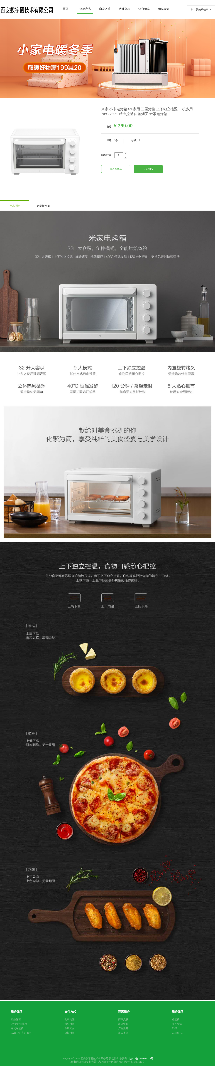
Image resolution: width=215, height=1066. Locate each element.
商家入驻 (105, 8)
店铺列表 (124, 8)
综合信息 (144, 8)
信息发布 (164, 8)
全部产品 (85, 8)
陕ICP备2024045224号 (141, 1058)
